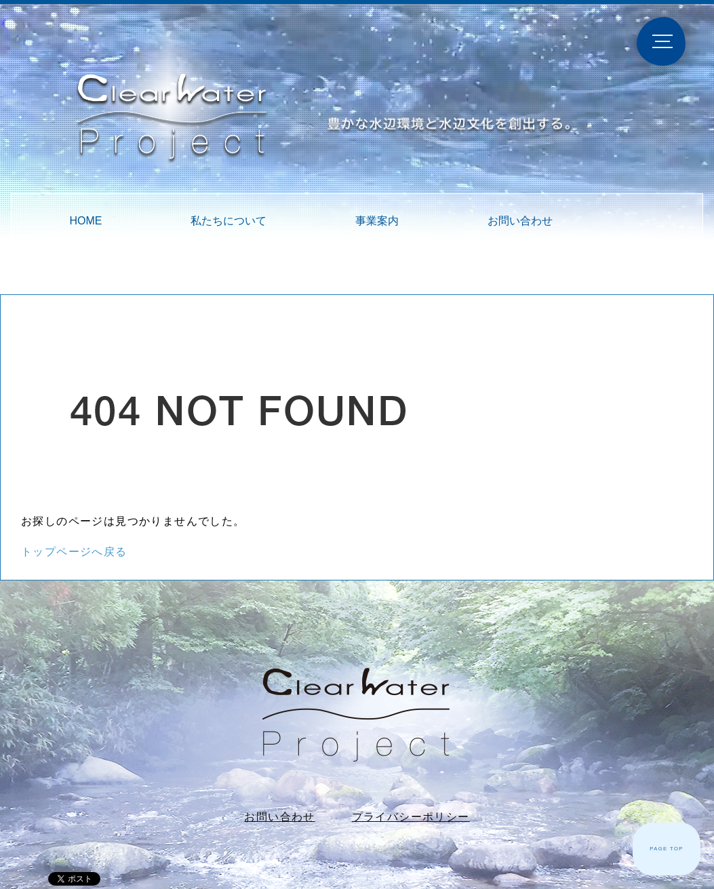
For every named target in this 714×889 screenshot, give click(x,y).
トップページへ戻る (74, 551)
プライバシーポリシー (411, 817)
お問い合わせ (520, 220)
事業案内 (377, 220)
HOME (85, 220)
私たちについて (228, 220)
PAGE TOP (666, 849)
